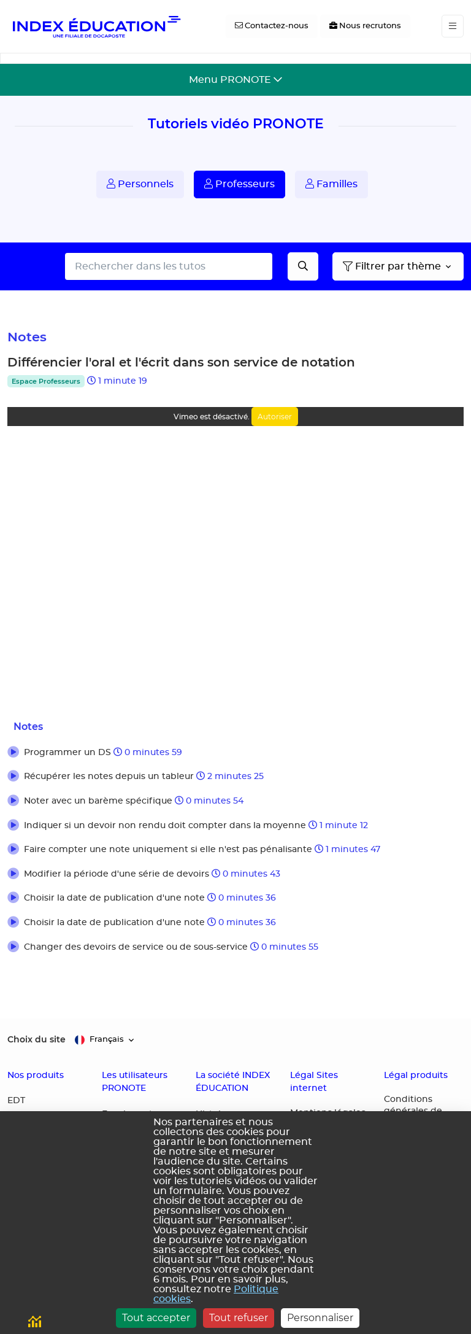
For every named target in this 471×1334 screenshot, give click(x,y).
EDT (16, 1100)
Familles (331, 184)
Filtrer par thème (392, 266)
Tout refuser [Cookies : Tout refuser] (238, 1318)
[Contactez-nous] (272, 26)
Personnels (140, 184)
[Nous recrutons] (365, 26)
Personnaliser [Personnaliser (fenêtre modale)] (320, 1318)
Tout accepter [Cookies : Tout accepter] (156, 1318)
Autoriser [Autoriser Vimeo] (275, 416)
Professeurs (239, 184)
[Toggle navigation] (453, 26)
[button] (235, 753)
